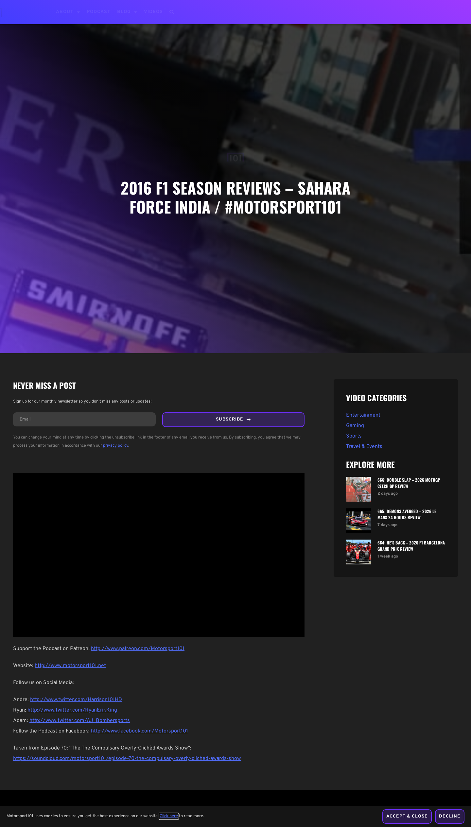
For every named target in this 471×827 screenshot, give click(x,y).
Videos (153, 12)
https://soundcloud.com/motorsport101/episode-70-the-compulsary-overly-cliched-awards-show (127, 760)
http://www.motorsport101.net (70, 667)
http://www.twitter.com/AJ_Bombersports (79, 722)
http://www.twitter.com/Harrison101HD (76, 701)
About (68, 12)
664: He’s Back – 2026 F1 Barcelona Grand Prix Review (411, 546)
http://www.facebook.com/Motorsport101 (139, 732)
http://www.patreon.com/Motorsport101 (137, 650)
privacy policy (115, 447)
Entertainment (363, 415)
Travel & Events (364, 446)
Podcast (99, 12)
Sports (354, 436)
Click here (169, 816)
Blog (127, 12)
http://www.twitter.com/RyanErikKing (72, 711)
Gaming (355, 425)
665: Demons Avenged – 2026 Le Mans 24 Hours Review (406, 514)
